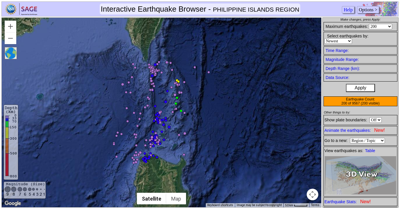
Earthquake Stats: (347, 201)
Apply (360, 87)
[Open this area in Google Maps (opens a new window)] (12, 203)
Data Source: (337, 77)
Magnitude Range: (342, 59)
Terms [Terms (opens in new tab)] (315, 205)
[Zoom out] (10, 38)
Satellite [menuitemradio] (152, 199)
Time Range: (337, 50)
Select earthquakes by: (347, 36)
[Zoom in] (10, 26)
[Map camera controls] (312, 194)
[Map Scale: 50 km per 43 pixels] (296, 205)
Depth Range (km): (343, 68)
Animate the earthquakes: (354, 130)
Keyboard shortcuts (220, 205)
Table (370, 150)
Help (348, 9)
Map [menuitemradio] (176, 199)
